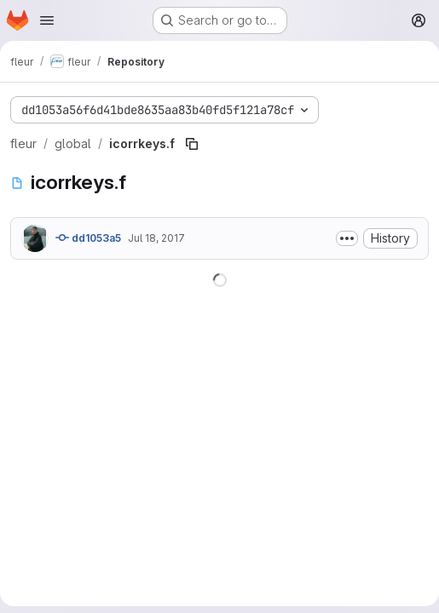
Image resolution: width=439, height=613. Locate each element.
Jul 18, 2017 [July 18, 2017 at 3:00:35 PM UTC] (156, 238)
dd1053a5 (88, 237)
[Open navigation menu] (47, 20)
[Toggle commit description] (347, 238)
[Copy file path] (191, 144)
